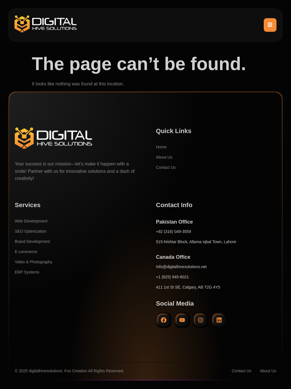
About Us (164, 157)
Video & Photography (33, 262)
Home (161, 147)
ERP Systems (27, 272)
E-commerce (26, 251)
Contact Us (166, 167)
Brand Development (32, 241)
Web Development (31, 221)
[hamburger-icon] (270, 25)
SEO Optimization (30, 231)
